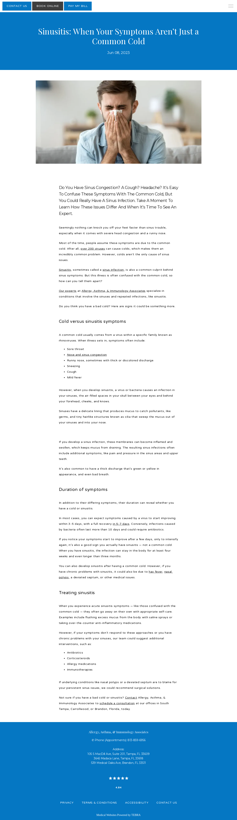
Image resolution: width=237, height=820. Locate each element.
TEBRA (136, 815)
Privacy (67, 802)
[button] (231, 6)
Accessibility (136, 802)
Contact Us (166, 802)
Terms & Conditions (99, 802)
